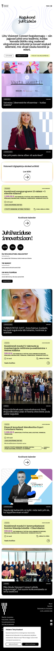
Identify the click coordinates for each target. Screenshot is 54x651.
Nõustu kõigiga (30, 644)
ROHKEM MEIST (7, 281)
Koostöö (50, 606)
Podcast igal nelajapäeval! (40, 55)
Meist (50, 603)
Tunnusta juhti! (22, 55)
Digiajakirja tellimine (44, 608)
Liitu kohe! (9, 55)
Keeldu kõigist (13, 644)
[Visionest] (5, 6)
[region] (22, 637)
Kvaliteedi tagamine (8, 619)
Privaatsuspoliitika (8, 622)
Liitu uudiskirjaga (46, 611)
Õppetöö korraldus (7, 617)
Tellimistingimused (8, 624)
